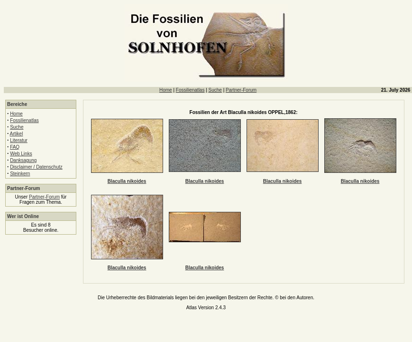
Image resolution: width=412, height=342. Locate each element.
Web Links (21, 153)
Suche (215, 90)
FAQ (14, 147)
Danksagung (23, 160)
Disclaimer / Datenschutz (36, 167)
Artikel (16, 133)
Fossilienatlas (190, 90)
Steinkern (20, 173)
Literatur (18, 140)
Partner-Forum (241, 90)
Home (165, 90)
